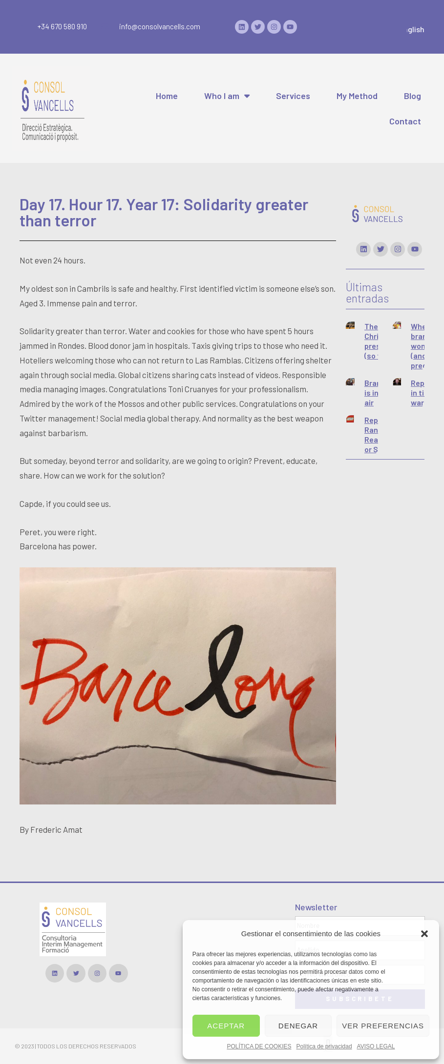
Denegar (298, 1026)
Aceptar (226, 1026)
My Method (357, 95)
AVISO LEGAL (376, 1046)
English (416, 29)
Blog (412, 95)
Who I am (227, 95)
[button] (424, 934)
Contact (405, 121)
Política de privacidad (324, 1046)
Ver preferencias (383, 1026)
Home (167, 95)
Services (293, 95)
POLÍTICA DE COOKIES (259, 1046)
